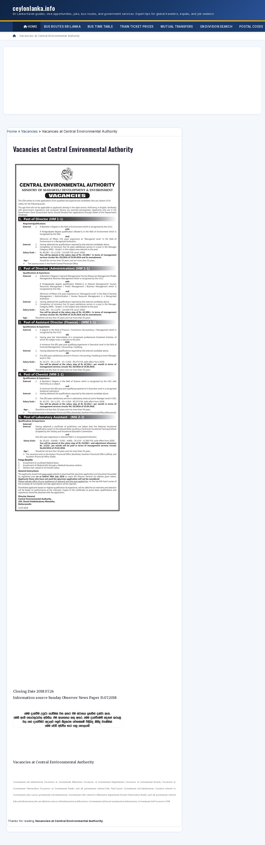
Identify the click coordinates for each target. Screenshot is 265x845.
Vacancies (29, 131)
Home (30, 26)
